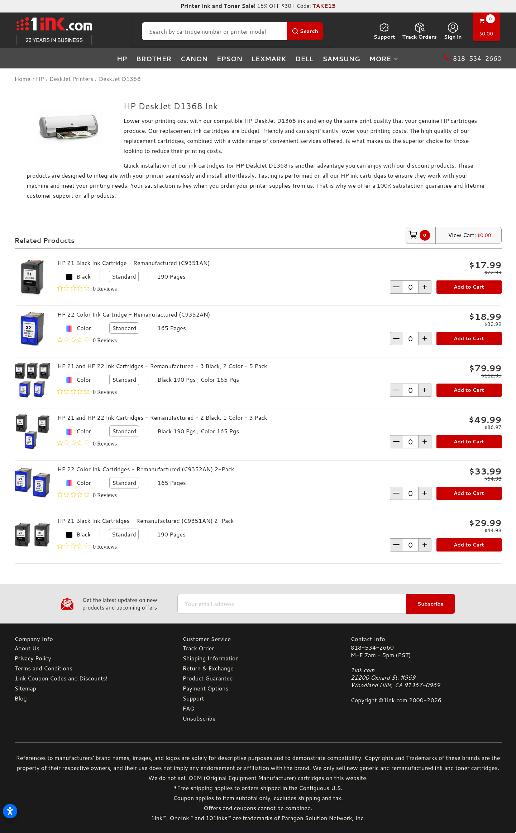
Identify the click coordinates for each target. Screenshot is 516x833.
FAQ (189, 708)
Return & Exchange (208, 668)
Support (384, 31)
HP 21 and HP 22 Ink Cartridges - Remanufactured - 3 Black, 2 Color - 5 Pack (162, 366)
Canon (194, 58)
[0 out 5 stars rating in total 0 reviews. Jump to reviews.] (87, 288)
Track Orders (419, 31)
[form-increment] (411, 287)
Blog (21, 698)
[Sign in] (453, 31)
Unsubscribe (199, 718)
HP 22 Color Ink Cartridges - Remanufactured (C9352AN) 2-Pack (145, 469)
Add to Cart (469, 286)
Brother (154, 58)
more (384, 58)
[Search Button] (305, 31)
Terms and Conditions (43, 668)
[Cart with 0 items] (486, 28)
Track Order (198, 648)
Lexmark (268, 58)
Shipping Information (211, 658)
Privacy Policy (33, 658)
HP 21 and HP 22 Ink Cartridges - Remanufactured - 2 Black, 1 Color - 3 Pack (162, 417)
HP (122, 58)
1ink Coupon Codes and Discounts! (61, 678)
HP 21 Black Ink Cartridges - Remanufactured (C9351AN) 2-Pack (145, 520)
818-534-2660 (372, 647)
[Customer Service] (258, 638)
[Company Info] (90, 638)
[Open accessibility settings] (10, 811)
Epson (230, 58)
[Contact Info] (426, 638)
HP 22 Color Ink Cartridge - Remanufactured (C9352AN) (133, 314)
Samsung (341, 58)
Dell (304, 58)
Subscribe (430, 603)
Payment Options (206, 688)
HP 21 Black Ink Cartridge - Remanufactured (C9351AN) (133, 263)
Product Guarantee (208, 678)
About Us (27, 648)
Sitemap (25, 688)
